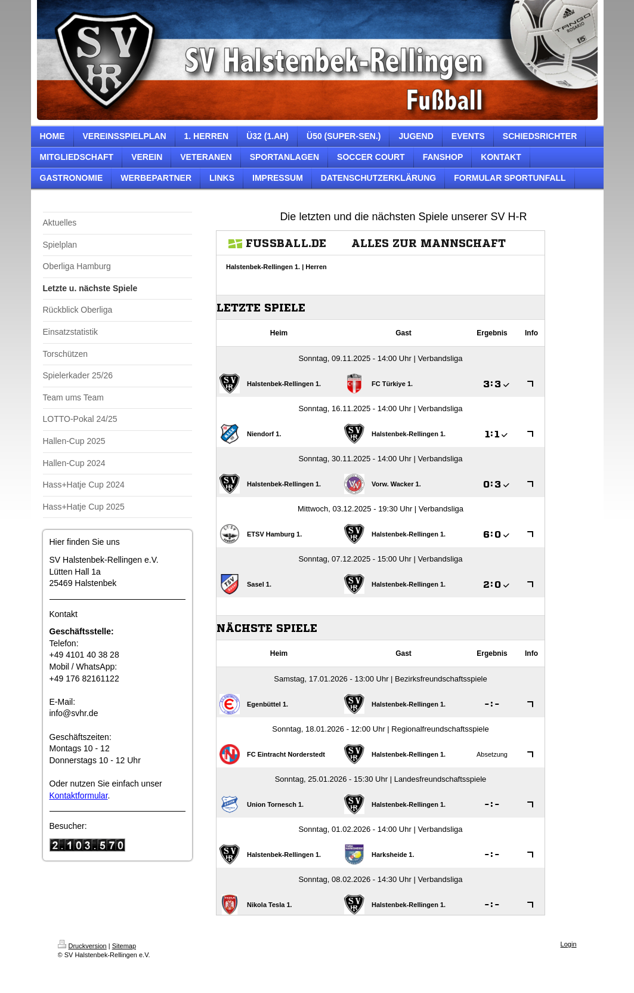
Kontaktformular (79, 795)
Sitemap (124, 945)
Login (569, 944)
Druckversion (82, 945)
